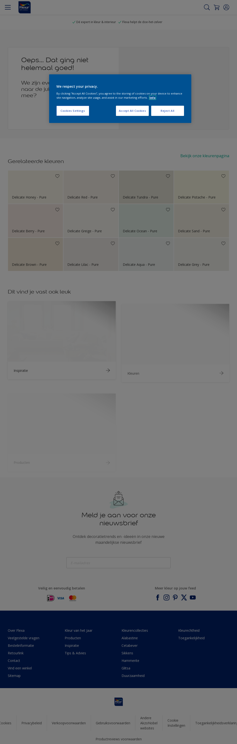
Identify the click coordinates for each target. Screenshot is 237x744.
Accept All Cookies (132, 110)
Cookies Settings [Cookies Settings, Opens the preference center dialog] (73, 110)
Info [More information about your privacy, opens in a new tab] (152, 97)
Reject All (168, 110)
